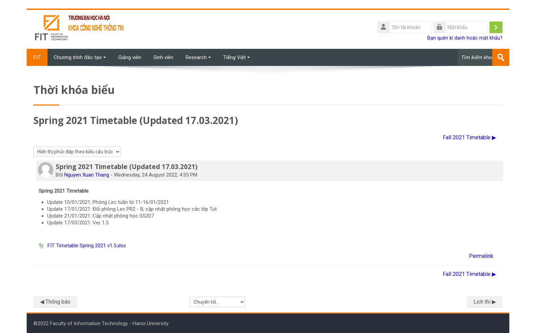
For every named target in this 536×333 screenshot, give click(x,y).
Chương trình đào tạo (80, 57)
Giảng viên (129, 57)
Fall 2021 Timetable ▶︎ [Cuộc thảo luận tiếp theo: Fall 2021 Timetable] (469, 137)
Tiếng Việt (236, 57)
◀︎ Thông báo (55, 302)
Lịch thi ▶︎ (484, 302)
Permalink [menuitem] (481, 256)
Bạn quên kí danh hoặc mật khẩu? (464, 38)
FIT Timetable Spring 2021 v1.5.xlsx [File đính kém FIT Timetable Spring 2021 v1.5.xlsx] (82, 245)
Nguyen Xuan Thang (86, 175)
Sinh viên (163, 57)
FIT (37, 57)
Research (198, 57)
